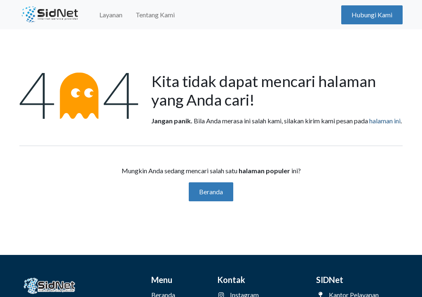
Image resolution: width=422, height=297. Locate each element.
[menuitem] (111, 15)
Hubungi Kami (372, 15)
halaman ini (385, 121)
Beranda (211, 192)
